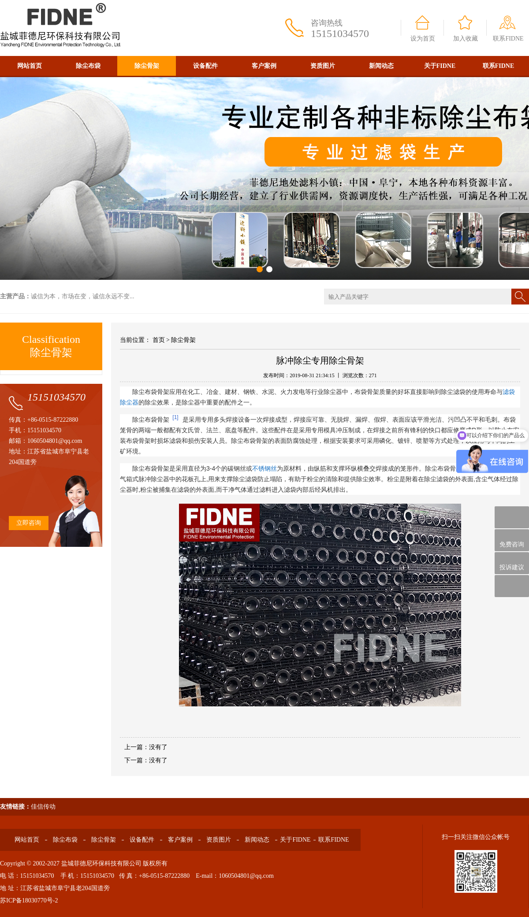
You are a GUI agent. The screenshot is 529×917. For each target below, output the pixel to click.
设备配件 (205, 66)
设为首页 (422, 38)
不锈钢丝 (264, 468)
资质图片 (322, 66)
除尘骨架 (146, 66)
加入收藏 (465, 38)
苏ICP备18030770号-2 (29, 900)
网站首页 (29, 66)
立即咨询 (28, 523)
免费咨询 (511, 540)
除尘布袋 (88, 66)
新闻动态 (381, 66)
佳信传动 (43, 806)
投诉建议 (511, 563)
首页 (159, 340)
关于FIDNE (440, 66)
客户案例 (264, 66)
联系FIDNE (508, 38)
